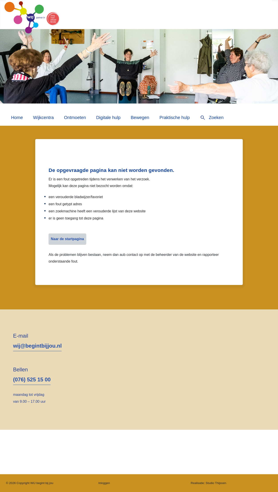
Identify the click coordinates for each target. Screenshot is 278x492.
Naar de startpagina (67, 239)
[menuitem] (17, 119)
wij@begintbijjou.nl (37, 346)
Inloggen (104, 483)
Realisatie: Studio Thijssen (208, 483)
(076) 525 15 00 (32, 379)
